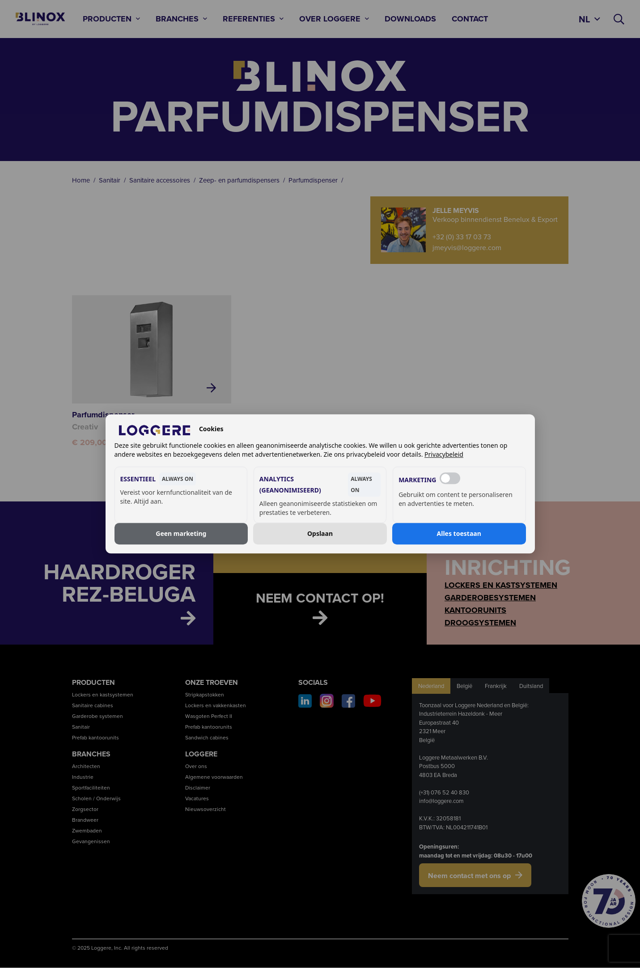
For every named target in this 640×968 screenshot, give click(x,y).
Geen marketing (181, 533)
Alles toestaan (459, 533)
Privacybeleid (443, 454)
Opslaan (320, 533)
